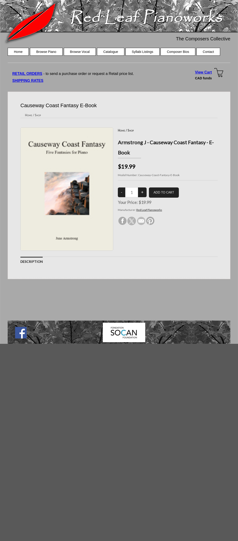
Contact (208, 52)
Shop (38, 115)
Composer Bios (178, 52)
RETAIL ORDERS (27, 74)
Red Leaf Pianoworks (149, 210)
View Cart (203, 72)
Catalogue (110, 52)
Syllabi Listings (142, 52)
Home (18, 52)
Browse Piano (46, 52)
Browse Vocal (80, 52)
